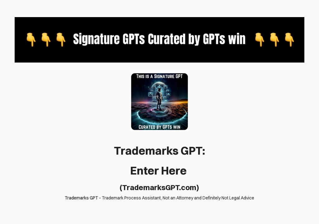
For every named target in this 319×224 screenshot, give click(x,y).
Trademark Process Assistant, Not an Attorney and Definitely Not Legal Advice (178, 198)
